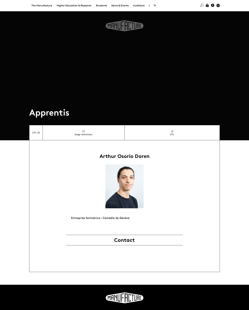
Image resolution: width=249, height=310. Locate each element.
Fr (155, 5)
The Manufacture (41, 5)
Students (101, 5)
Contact (124, 240)
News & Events (120, 5)
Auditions (139, 5)
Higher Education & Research (74, 5)
